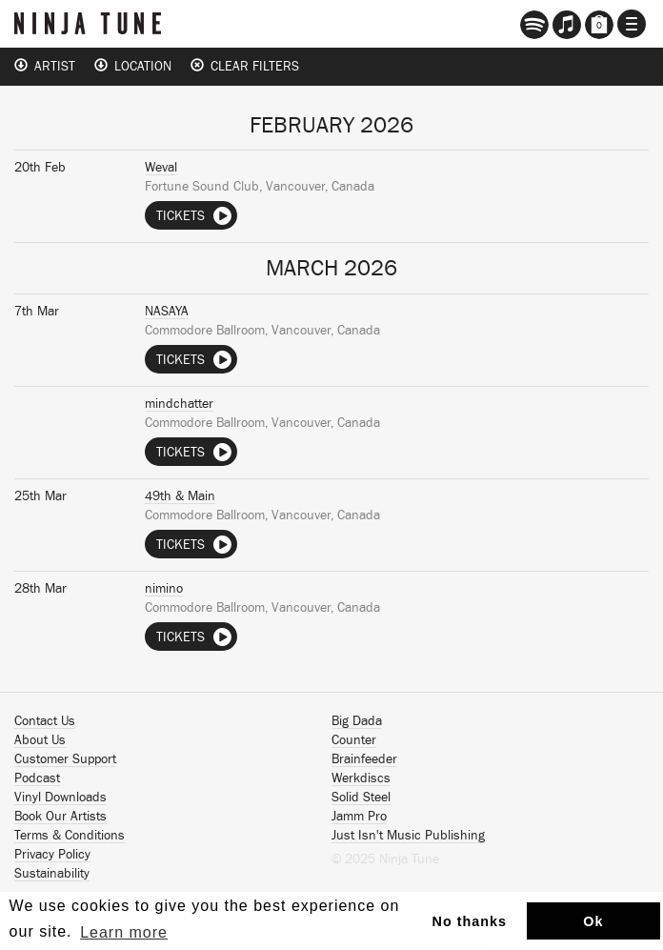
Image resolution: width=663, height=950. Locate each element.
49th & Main (180, 496)
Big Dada (357, 721)
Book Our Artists (60, 816)
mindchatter (179, 404)
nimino (164, 589)
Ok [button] (593, 921)
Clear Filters (245, 65)
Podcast (37, 778)
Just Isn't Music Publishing (408, 835)
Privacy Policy (52, 854)
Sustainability (52, 873)
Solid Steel (361, 797)
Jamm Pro (359, 816)
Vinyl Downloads (60, 797)
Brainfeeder (364, 759)
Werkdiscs (361, 778)
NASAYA (167, 311)
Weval (161, 167)
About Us (40, 740)
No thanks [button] (470, 921)
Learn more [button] (124, 932)
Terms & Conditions (69, 835)
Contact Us (44, 721)
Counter (354, 740)
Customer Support (65, 759)
